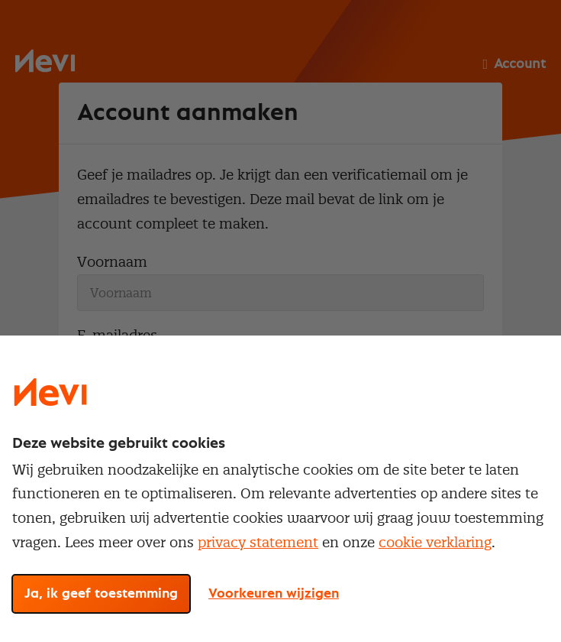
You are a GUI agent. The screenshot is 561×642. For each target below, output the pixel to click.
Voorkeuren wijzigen (273, 594)
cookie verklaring (435, 542)
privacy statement (258, 542)
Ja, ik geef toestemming (101, 594)
